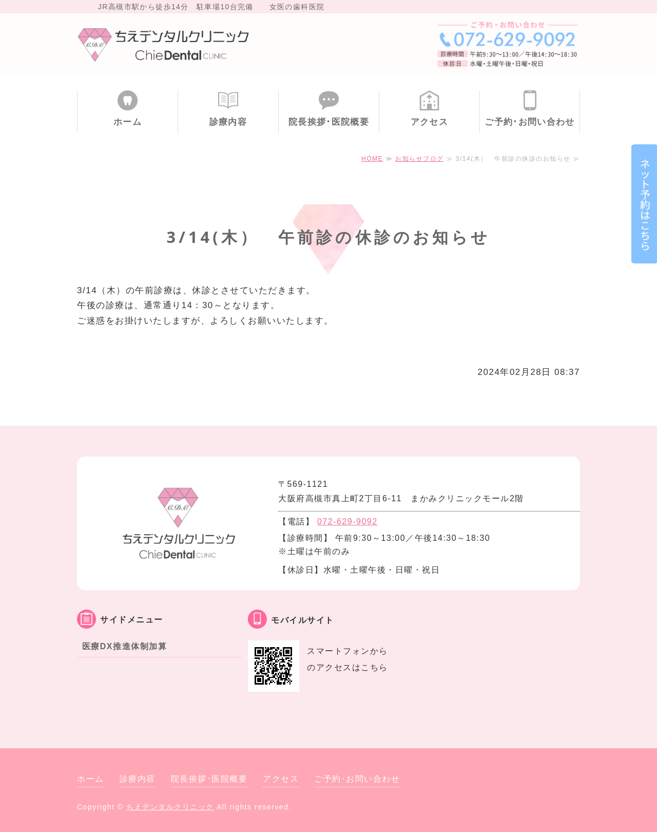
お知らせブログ (419, 158)
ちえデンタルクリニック (170, 807)
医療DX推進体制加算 (124, 646)
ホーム (127, 122)
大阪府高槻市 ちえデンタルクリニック (164, 44)
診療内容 (228, 122)
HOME (372, 158)
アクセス (429, 122)
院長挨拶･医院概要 (328, 122)
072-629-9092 (347, 521)
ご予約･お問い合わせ (530, 122)
